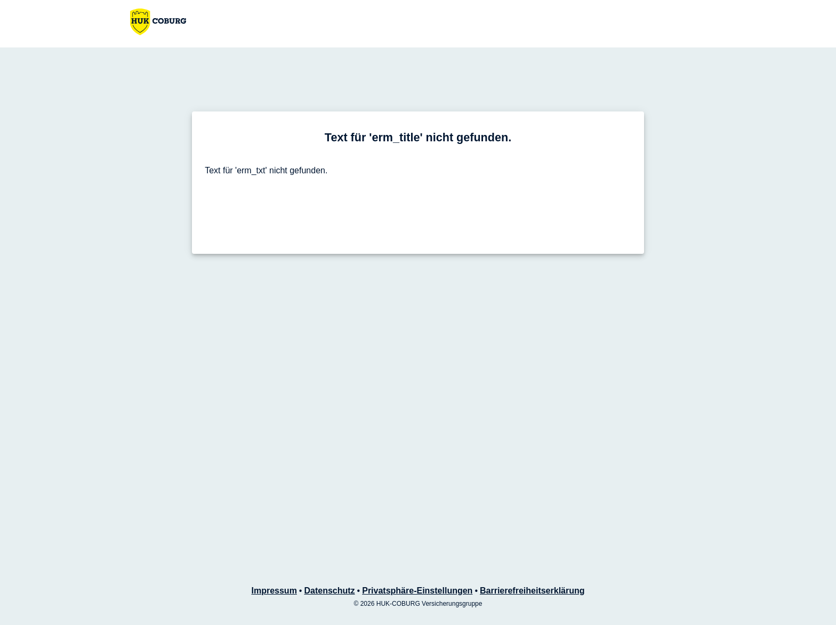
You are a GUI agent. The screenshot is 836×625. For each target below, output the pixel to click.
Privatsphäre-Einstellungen (417, 590)
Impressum (273, 590)
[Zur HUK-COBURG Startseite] (158, 22)
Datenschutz (329, 590)
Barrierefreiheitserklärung (532, 590)
